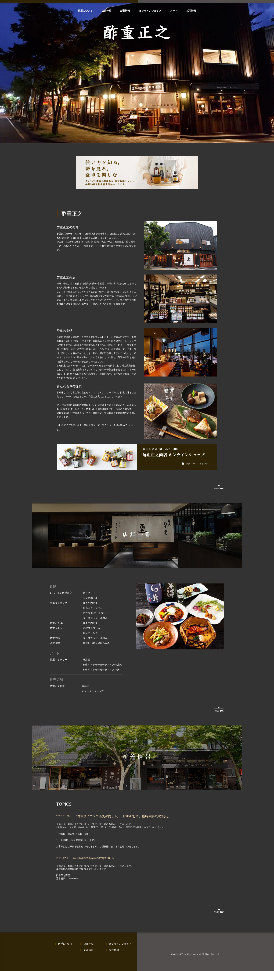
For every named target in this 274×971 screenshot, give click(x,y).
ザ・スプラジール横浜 (95, 618)
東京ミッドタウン (93, 608)
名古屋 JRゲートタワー (95, 613)
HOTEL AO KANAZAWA (96, 643)
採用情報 (191, 10)
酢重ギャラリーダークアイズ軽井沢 (102, 664)
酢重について (85, 10)
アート (173, 10)
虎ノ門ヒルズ (90, 633)
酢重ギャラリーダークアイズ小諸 (101, 670)
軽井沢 (86, 593)
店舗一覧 (106, 10)
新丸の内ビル (90, 603)
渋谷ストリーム (91, 628)
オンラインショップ (150, 10)
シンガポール (90, 598)
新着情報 (125, 10)
